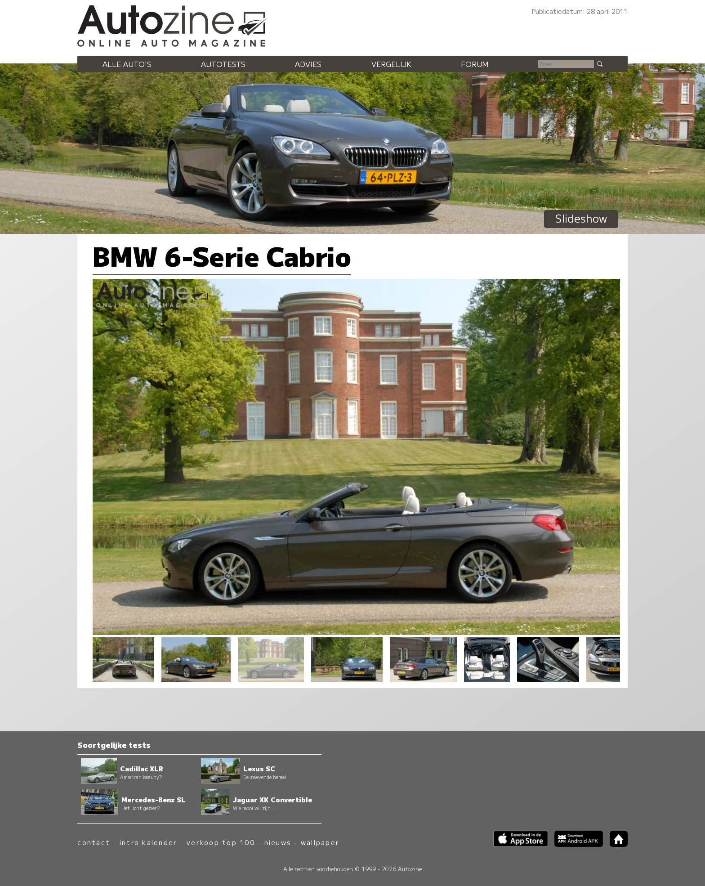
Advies (308, 63)
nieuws (277, 842)
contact (93, 842)
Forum (475, 63)
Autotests (223, 63)
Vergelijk (391, 63)
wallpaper (320, 842)
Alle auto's (127, 63)
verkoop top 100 (221, 842)
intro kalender (148, 842)
